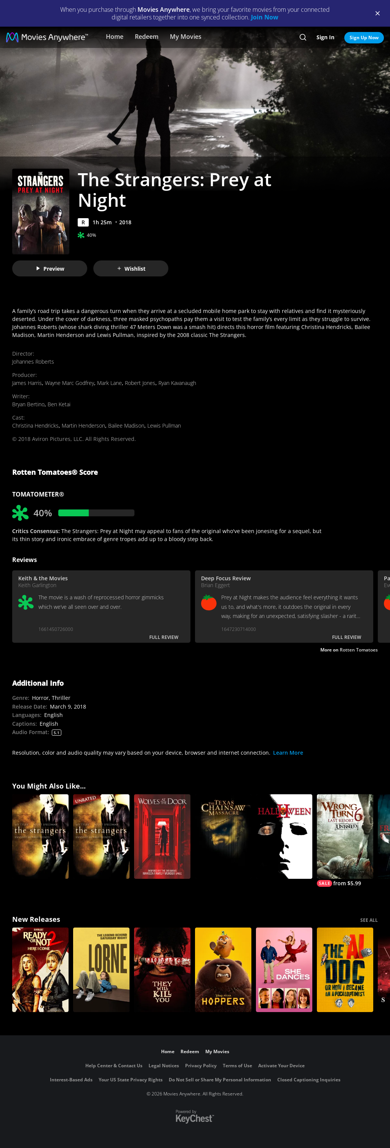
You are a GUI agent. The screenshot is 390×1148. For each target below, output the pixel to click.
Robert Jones (140, 382)
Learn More (288, 752)
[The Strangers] (40, 836)
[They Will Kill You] (162, 970)
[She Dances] (284, 970)
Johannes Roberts (33, 361)
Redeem (146, 36)
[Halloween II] (284, 836)
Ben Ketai (59, 404)
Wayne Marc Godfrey (69, 382)
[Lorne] (101, 970)
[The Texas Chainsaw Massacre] (223, 836)
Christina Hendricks (35, 425)
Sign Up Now (364, 37)
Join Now (264, 17)
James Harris (27, 382)
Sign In (325, 37)
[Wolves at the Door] (162, 836)
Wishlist (131, 268)
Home (114, 36)
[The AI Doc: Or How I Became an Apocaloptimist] (345, 970)
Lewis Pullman (164, 425)
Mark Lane (109, 382)
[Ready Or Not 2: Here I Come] (40, 970)
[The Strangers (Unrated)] (101, 836)
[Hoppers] (223, 970)
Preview (49, 268)
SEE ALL (369, 920)
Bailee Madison (126, 425)
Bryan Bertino (28, 404)
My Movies (185, 36)
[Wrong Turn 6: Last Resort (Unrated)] (345, 840)
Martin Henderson (83, 425)
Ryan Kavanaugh (177, 382)
